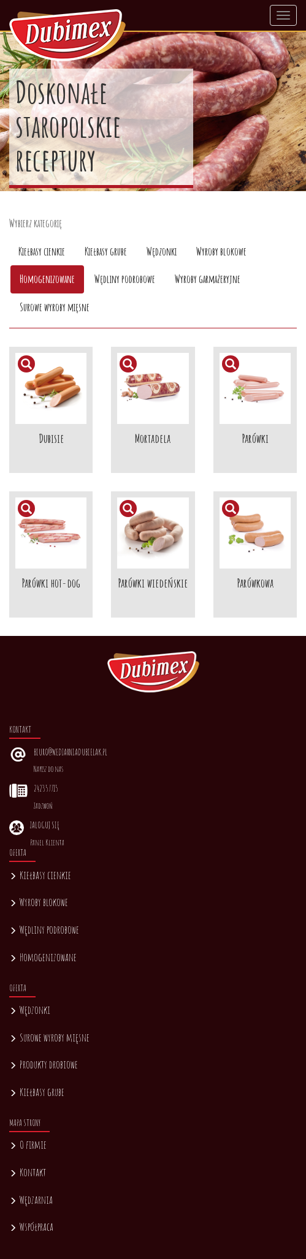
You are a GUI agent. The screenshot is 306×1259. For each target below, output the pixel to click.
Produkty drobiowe (43, 1064)
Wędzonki (29, 1009)
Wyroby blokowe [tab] (221, 251)
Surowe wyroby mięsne (49, 1037)
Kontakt (27, 1172)
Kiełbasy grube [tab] (106, 251)
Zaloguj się (44, 825)
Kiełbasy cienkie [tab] (41, 251)
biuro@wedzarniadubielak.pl (70, 752)
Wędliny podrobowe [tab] (124, 278)
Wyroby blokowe (38, 902)
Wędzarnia (31, 1199)
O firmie (28, 1144)
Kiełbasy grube (36, 1091)
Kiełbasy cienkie (40, 875)
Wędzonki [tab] (162, 251)
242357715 (46, 788)
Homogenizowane (43, 957)
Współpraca (31, 1226)
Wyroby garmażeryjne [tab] (207, 278)
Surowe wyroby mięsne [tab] (55, 307)
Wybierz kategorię (35, 223)
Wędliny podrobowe (44, 929)
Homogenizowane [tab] (47, 278)
